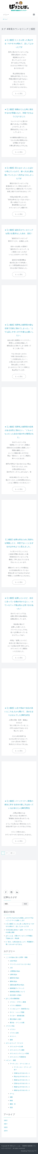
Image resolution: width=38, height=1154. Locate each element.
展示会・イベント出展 (17, 1022)
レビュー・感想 (11, 1060)
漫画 (11, 1040)
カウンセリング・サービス (14, 1043)
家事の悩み (13, 981)
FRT (35, 1151)
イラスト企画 (14, 1033)
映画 (11, 1100)
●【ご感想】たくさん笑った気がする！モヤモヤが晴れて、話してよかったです (19, 43)
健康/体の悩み (14, 978)
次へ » (13, 853)
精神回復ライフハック (17, 988)
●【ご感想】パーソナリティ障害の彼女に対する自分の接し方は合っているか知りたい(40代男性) (19, 804)
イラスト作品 (10, 1026)
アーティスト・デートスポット (20, 1064)
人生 (11, 968)
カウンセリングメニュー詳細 (19, 1053)
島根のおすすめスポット (22, 1080)
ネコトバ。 (13, 1036)
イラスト (13, 1029)
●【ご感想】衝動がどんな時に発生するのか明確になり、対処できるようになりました (19, 112)
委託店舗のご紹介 (15, 1019)
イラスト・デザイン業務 (18, 1002)
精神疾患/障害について (17, 991)
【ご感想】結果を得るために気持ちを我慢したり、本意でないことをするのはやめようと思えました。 (19, 543)
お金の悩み (13, 961)
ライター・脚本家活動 (17, 1016)
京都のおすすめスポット (22, 1073)
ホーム (5, 19)
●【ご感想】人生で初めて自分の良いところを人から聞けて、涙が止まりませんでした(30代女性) (19, 711)
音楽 (11, 1107)
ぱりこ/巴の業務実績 (12, 998)
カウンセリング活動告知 (18, 1057)
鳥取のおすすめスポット (22, 1090)
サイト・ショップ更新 (17, 1012)
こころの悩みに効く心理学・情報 (16, 957)
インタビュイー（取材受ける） (20, 1009)
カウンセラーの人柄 (16, 1046)
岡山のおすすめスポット (22, 1076)
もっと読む (19, 93)
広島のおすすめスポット (22, 1083)
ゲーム (12, 1094)
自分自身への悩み (15, 995)
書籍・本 (13, 1104)
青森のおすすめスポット (22, 1087)
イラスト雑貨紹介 (15, 1005)
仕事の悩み (13, 974)
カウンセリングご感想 (17, 1050)
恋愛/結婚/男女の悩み (17, 985)
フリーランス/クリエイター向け (20, 964)
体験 (11, 1097)
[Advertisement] (19, 874)
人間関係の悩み (15, 971)
